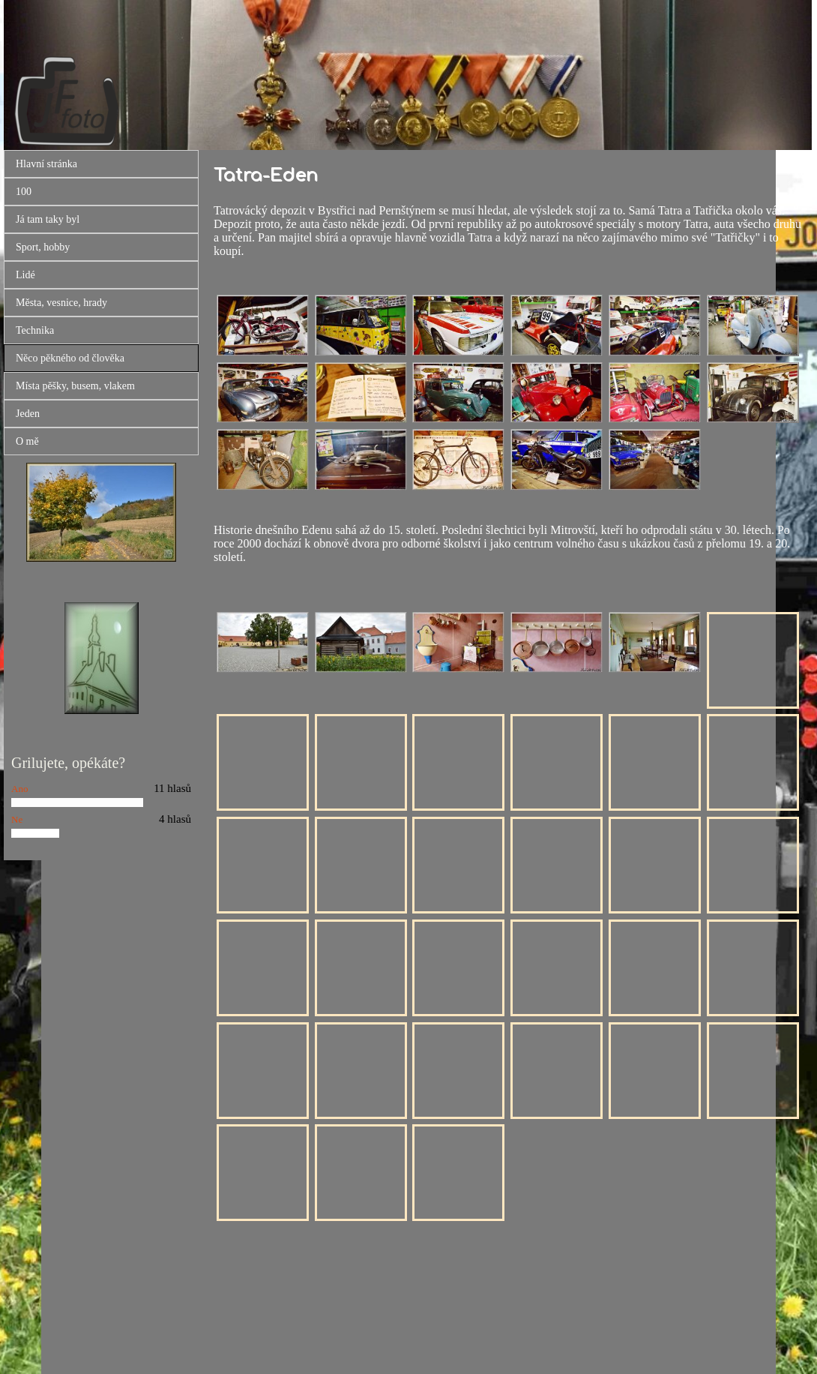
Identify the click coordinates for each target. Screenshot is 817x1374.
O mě (27, 441)
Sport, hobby (43, 247)
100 (23, 191)
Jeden (28, 413)
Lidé (25, 274)
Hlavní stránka (46, 164)
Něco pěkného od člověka (70, 358)
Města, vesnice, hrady (61, 302)
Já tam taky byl (47, 219)
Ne (16, 819)
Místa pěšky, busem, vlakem (75, 386)
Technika (35, 330)
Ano (19, 788)
